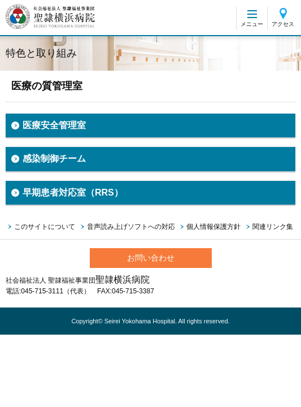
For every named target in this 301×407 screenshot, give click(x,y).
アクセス (283, 24)
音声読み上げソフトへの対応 (131, 227)
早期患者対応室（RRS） (73, 192)
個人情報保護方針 (213, 227)
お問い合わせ (151, 257)
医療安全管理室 (54, 125)
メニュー (252, 24)
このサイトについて (44, 227)
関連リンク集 (272, 227)
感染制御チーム (54, 158)
